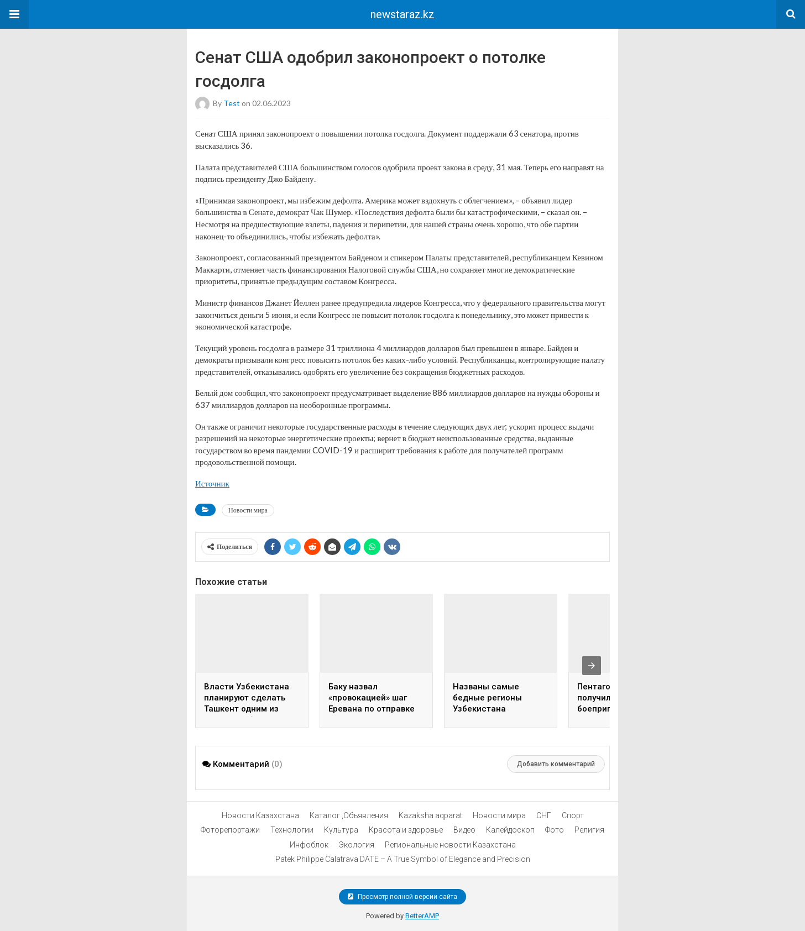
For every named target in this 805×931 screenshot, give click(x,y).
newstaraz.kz (402, 14)
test (231, 103)
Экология (356, 844)
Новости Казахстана (260, 815)
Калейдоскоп (510, 829)
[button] (14, 14)
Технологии (291, 829)
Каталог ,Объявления (349, 815)
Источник (212, 483)
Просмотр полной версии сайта (402, 897)
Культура (341, 829)
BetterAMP (422, 916)
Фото (554, 829)
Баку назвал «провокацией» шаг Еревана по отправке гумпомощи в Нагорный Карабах (371, 709)
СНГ (543, 815)
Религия (589, 829)
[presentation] (591, 665)
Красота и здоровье (406, 829)
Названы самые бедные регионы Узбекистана (487, 698)
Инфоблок (309, 844)
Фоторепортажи (230, 829)
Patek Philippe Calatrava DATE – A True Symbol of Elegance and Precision (402, 859)
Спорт (573, 815)
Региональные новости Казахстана (450, 844)
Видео (464, 829)
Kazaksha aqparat (430, 815)
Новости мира (248, 510)
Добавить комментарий (556, 764)
